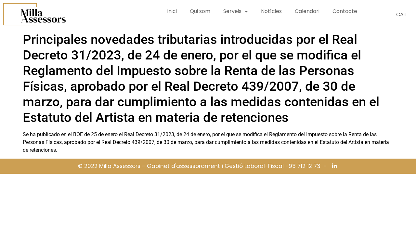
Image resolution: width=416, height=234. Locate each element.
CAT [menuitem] (401, 14)
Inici (172, 11)
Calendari (307, 11)
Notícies (271, 11)
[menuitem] (401, 14)
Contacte (344, 11)
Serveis (235, 11)
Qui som (200, 11)
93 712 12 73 (304, 166)
